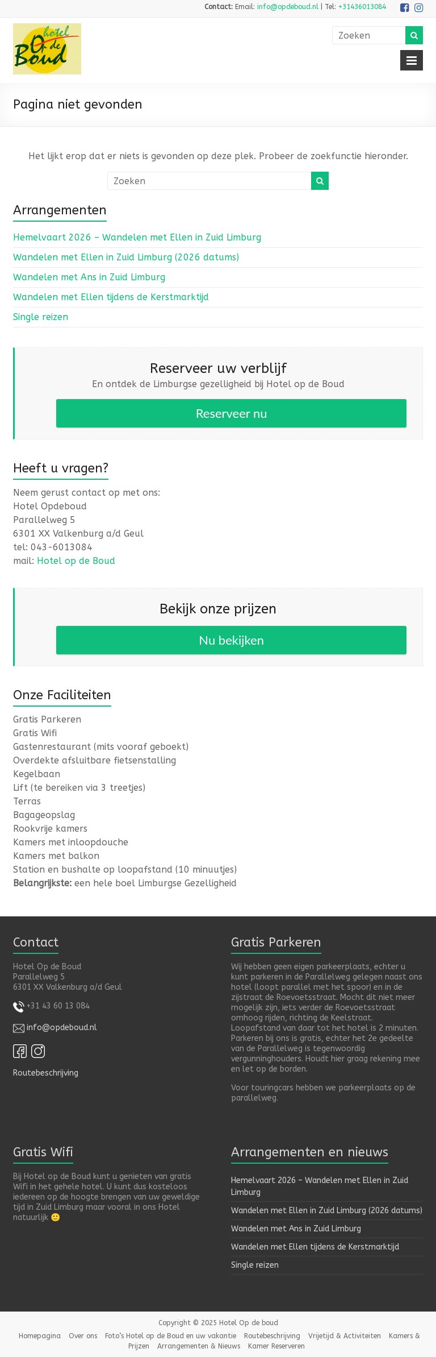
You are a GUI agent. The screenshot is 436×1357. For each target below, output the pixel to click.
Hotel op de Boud (76, 560)
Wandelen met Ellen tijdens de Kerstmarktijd (111, 297)
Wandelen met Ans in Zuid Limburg (89, 277)
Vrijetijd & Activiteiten (344, 1336)
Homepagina (40, 1336)
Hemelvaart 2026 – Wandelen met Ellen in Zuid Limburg (137, 237)
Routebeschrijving (45, 1073)
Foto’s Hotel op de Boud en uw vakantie (170, 1336)
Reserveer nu (231, 413)
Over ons (83, 1336)
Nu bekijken (231, 640)
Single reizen (40, 317)
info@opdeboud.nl (287, 7)
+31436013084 (362, 7)
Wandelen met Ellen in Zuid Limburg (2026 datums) (126, 257)
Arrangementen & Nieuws (198, 1346)
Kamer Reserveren (276, 1346)
